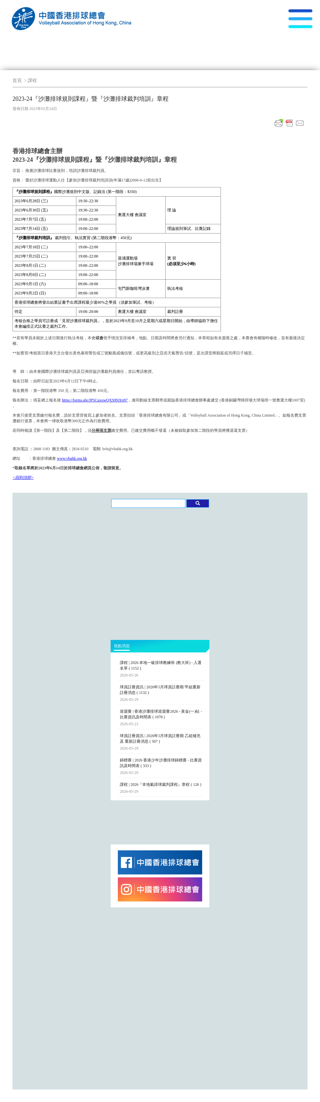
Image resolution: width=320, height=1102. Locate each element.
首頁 (17, 80)
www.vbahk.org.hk (72, 458)
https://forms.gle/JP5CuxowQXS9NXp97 (95, 400)
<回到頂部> (23, 477)
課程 (32, 80)
